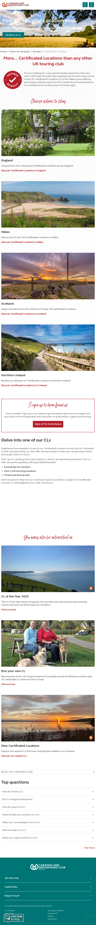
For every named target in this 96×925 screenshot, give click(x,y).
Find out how (8, 684)
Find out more (8, 609)
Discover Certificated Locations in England (23, 170)
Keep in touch (12, 895)
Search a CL (13, 35)
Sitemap (50, 916)
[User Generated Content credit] (92, 44)
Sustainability (52, 919)
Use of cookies (9, 910)
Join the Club (12, 878)
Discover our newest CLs (14, 756)
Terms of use (9, 913)
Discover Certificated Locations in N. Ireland (24, 385)
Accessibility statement (55, 910)
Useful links (11, 886)
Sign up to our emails (48, 424)
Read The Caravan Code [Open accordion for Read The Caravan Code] (17, 771)
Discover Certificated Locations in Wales (22, 242)
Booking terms (53, 913)
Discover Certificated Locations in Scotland (23, 313)
